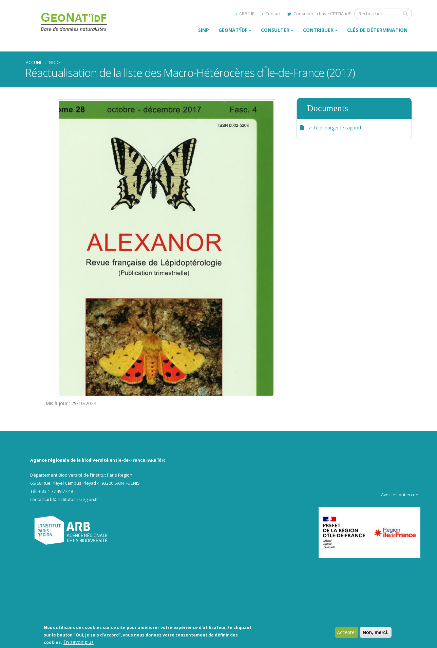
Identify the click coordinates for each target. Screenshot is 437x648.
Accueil (34, 62)
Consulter (275, 30)
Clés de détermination (377, 30)
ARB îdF (244, 14)
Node (54, 62)
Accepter (346, 633)
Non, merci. (375, 633)
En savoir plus (78, 643)
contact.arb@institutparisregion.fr (64, 499)
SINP (203, 30)
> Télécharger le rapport (335, 127)
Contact (271, 14)
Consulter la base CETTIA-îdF (319, 14)
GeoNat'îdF (232, 30)
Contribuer (318, 30)
